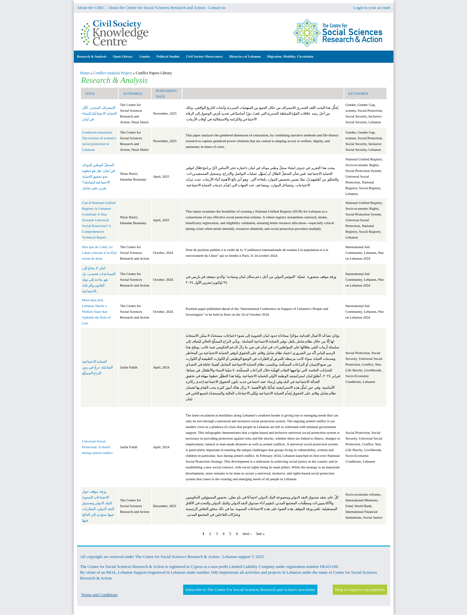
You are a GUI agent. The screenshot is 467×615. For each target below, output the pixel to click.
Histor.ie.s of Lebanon (245, 56)
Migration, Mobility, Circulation (290, 56)
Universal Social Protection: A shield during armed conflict (97, 447)
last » (260, 533)
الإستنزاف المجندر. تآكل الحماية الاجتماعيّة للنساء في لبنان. (99, 113)
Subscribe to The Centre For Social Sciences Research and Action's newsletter (250, 589)
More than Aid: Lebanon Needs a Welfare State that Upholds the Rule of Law (96, 311)
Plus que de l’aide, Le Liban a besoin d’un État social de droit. (99, 252)
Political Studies (168, 56)
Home (85, 73)
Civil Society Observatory (204, 56)
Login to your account (371, 7)
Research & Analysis (92, 56)
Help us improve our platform (360, 589)
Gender (144, 56)
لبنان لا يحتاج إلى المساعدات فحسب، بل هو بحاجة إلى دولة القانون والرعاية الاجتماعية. (99, 279)
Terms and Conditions (99, 594)
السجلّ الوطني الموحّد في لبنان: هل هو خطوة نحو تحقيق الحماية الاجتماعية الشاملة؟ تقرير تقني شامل (98, 176)
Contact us (216, 7)
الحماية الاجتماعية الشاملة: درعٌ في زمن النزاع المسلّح (97, 367)
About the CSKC (91, 7)
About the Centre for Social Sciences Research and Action (156, 7)
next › (247, 533)
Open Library (123, 56)
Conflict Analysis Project (112, 73)
